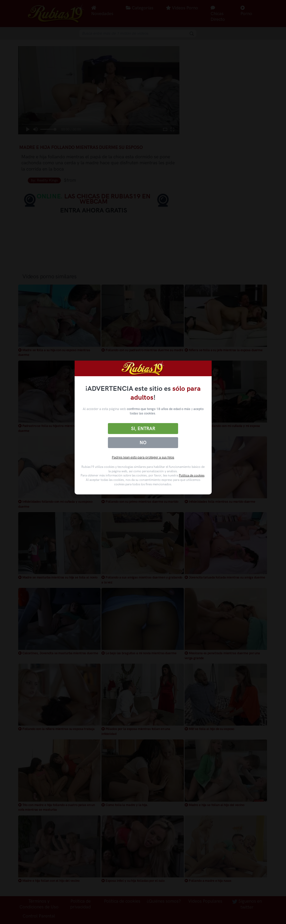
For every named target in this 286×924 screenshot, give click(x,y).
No (143, 442)
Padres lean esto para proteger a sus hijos (143, 457)
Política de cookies (191, 475)
